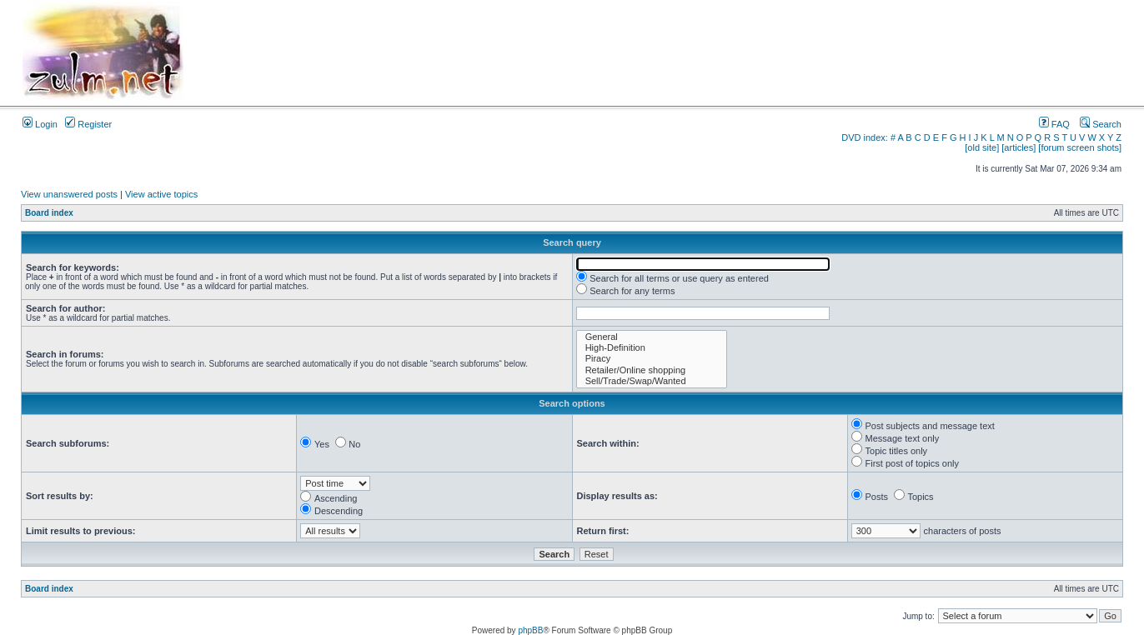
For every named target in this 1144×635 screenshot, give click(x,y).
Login (40, 124)
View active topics (161, 194)
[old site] (982, 147)
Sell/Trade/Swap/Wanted (651, 381)
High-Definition (651, 347)
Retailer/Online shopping (651, 370)
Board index (49, 213)
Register (88, 124)
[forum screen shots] (1079, 147)
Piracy (651, 358)
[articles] (1018, 147)
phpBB (530, 630)
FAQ (1054, 124)
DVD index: (864, 137)
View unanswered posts (69, 194)
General (651, 337)
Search (1100, 124)
